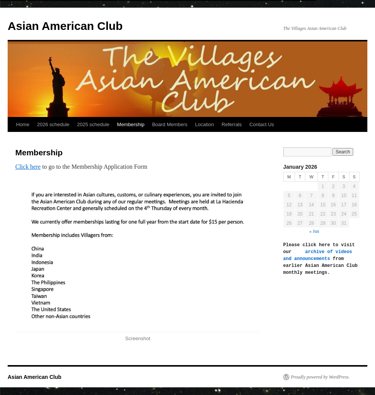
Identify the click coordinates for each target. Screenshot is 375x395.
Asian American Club (65, 26)
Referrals (232, 124)
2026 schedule (53, 124)
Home (22, 124)
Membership (131, 124)
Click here (28, 166)
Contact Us (261, 124)
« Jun (314, 231)
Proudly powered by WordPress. (320, 377)
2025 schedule (93, 124)
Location (204, 124)
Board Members (169, 124)
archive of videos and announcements (319, 255)
